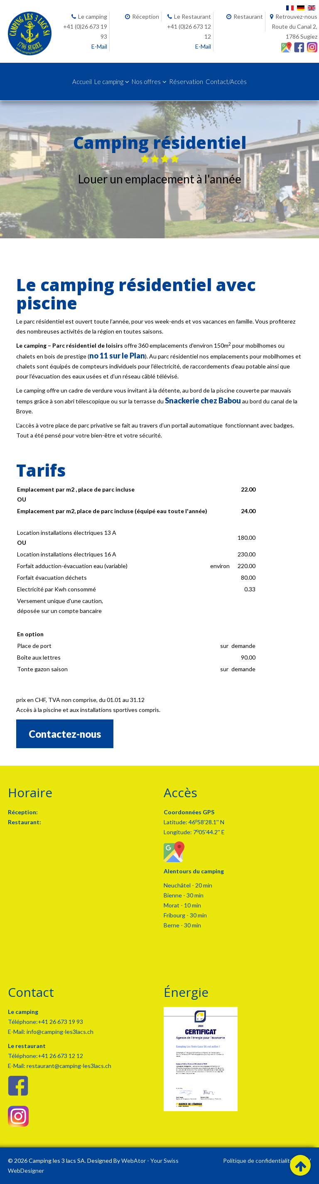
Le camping (108, 81)
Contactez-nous (65, 734)
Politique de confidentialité (258, 1160)
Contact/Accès (226, 81)
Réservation (186, 81)
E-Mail (99, 46)
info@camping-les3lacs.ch (59, 1031)
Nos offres (146, 81)
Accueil (82, 81)
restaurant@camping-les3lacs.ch (68, 1065)
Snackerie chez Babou (203, 400)
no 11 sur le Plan (117, 355)
